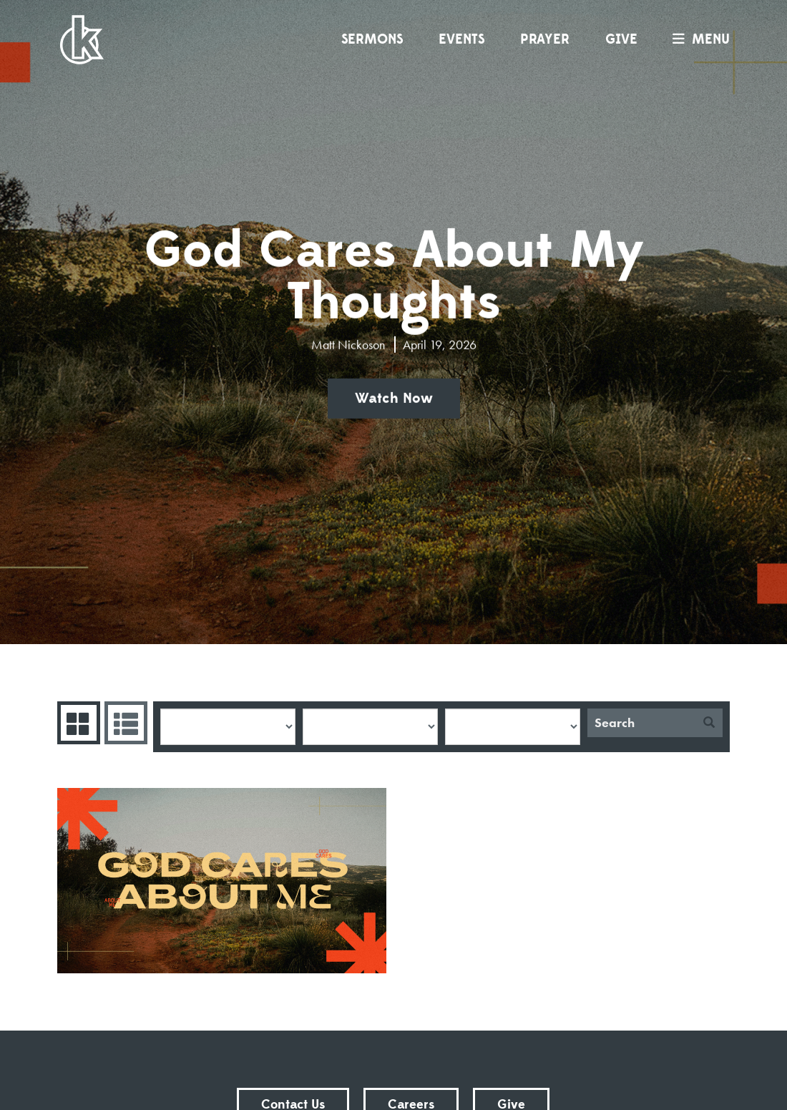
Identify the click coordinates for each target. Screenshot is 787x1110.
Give (621, 39)
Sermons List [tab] (124, 723)
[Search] (641, 723)
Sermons (372, 39)
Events (461, 39)
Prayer (545, 39)
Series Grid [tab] (77, 723)
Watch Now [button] (394, 398)
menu (697, 39)
